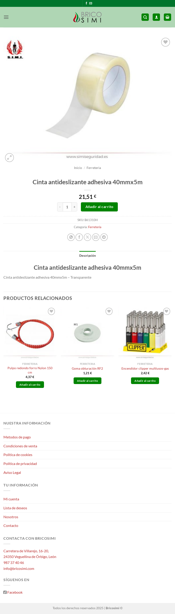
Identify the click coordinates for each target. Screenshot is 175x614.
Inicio (78, 168)
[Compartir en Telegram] (104, 237)
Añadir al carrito (99, 207)
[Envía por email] (96, 237)
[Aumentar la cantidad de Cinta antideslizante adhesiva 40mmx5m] (74, 206)
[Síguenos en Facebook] (86, 3)
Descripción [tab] (87, 255)
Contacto (10, 525)
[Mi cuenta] (156, 17)
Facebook (15, 592)
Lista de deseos (15, 508)
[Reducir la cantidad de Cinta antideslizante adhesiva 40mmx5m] (60, 206)
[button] (6, 17)
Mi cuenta (11, 499)
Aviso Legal (12, 472)
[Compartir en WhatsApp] (71, 237)
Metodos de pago (17, 437)
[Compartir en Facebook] (79, 237)
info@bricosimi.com (18, 568)
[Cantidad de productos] (67, 206)
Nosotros (10, 517)
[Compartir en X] (87, 237)
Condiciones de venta (20, 446)
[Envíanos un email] (90, 3)
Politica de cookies (17, 454)
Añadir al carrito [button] (30, 384)
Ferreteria (94, 168)
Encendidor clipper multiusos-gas (145, 368)
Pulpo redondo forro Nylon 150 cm (30, 370)
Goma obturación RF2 (87, 368)
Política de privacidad (20, 463)
